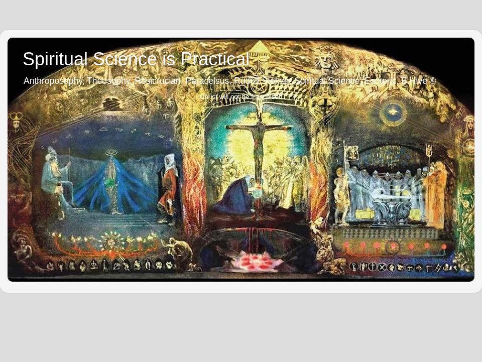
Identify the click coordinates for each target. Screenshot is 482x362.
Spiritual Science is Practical (136, 59)
